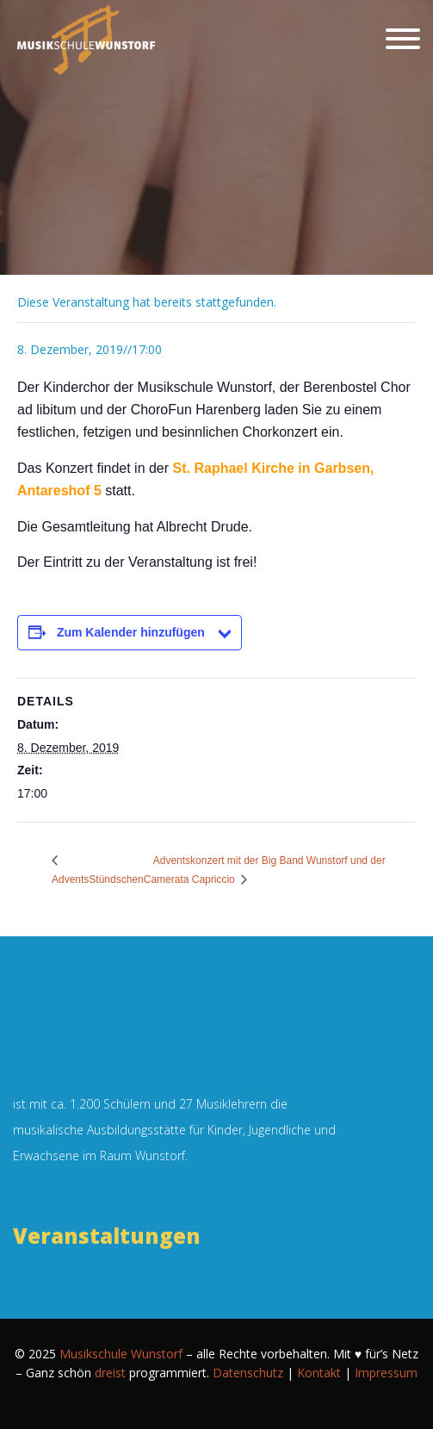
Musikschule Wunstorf (120, 1353)
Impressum (386, 1372)
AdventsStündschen (98, 879)
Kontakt (319, 1372)
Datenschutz (248, 1372)
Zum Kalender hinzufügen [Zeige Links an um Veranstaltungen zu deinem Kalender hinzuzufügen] (131, 632)
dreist (110, 1372)
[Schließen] (403, 38)
